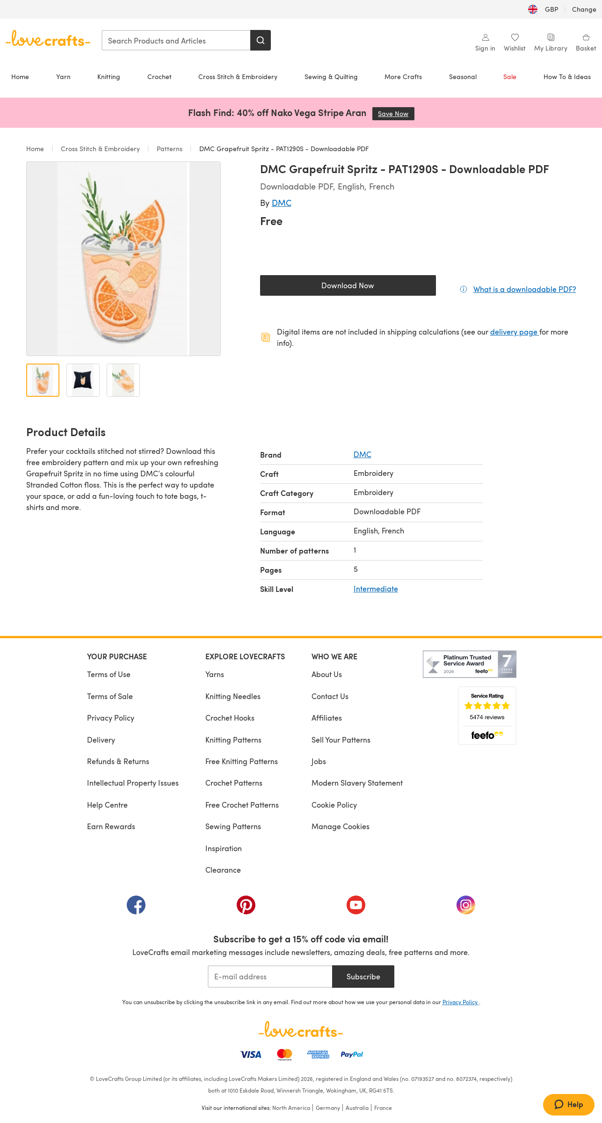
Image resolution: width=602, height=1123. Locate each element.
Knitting (108, 76)
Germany (328, 1107)
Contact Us (330, 696)
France (383, 1107)
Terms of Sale (110, 696)
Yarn (63, 76)
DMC (281, 202)
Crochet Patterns (233, 783)
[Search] (260, 40)
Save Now (396, 113)
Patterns (169, 148)
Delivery (101, 739)
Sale (509, 76)
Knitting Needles (233, 696)
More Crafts (403, 76)
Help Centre (107, 804)
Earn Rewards (111, 826)
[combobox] (176, 40)
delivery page (514, 331)
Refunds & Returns (118, 761)
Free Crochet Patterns (242, 804)
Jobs (319, 761)
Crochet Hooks (229, 717)
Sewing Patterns (233, 826)
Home (20, 76)
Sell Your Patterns (341, 739)
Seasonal (463, 76)
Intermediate (376, 588)
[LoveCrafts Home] (301, 1029)
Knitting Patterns (233, 739)
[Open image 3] (123, 380)
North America (291, 1107)
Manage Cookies (341, 826)
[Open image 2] (83, 380)
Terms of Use (109, 674)
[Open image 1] (42, 380)
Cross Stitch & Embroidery (237, 76)
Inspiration (223, 848)
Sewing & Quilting (331, 76)
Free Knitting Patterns (241, 761)
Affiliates (327, 717)
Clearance (223, 870)
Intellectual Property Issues (133, 783)
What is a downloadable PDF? (524, 289)
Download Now (369, 287)
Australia (357, 1107)
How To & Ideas (567, 76)
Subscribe (363, 976)
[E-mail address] (270, 976)
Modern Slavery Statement (357, 783)
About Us (327, 674)
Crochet (159, 76)
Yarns (214, 674)
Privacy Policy (110, 717)
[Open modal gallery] (123, 258)
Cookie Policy (334, 804)
